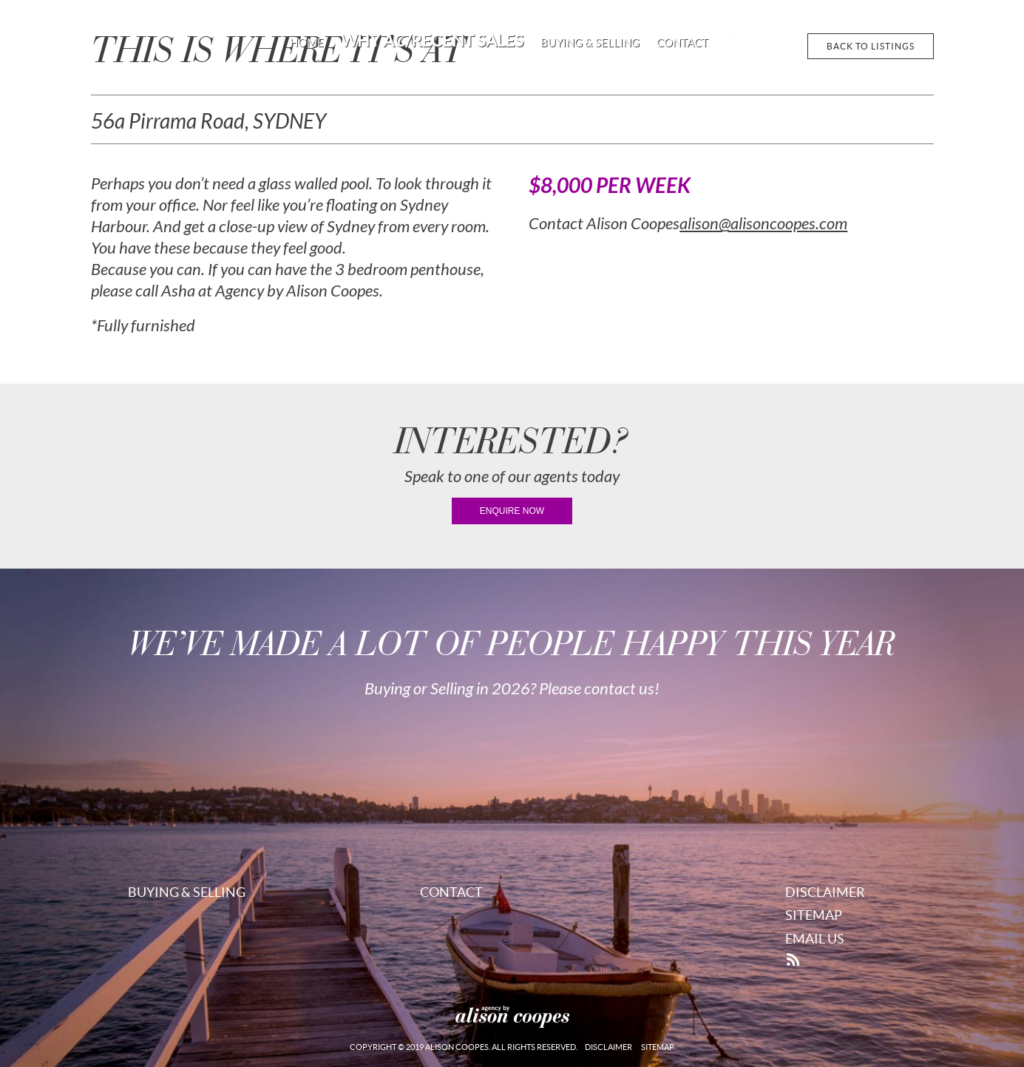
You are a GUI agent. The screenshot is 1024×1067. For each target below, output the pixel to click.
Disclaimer (825, 892)
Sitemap (813, 915)
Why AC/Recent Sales (432, 41)
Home (307, 42)
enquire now (512, 511)
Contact (682, 42)
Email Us (814, 938)
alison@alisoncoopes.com (763, 224)
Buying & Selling (590, 42)
